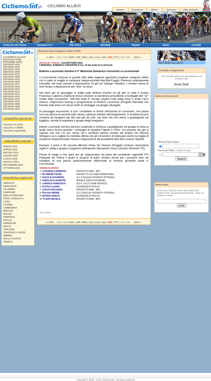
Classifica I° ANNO (13, 127)
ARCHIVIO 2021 (11, 74)
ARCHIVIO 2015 (11, 89)
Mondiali (106, 45)
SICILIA (7, 226)
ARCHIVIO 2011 (11, 99)
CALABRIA (9, 189)
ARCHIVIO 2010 (11, 101)
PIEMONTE (9, 217)
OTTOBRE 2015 (11, 168)
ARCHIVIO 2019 (11, 79)
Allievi (154, 9)
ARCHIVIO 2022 (11, 72)
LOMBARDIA (10, 207)
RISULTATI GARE (12, 59)
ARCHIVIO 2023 (11, 69)
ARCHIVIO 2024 (11, 67)
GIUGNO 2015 (10, 155)
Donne (120, 9)
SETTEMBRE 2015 (13, 165)
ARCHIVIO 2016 (11, 86)
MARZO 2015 (10, 146)
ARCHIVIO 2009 (11, 104)
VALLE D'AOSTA (12, 238)
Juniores (171, 9)
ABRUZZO (8, 183)
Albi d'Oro (75, 45)
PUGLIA (7, 220)
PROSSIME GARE (12, 62)
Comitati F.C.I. (45, 45)
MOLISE (7, 214)
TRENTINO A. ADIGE (14, 232)
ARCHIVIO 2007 (11, 109)
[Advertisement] (17, 310)
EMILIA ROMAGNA (13, 195)
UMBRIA (7, 235)
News (166, 45)
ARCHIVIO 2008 (11, 106)
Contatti (196, 45)
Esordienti (137, 9)
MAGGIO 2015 (10, 152)
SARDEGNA (9, 223)
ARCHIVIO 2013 (11, 94)
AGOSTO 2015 (11, 162)
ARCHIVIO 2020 (11, 77)
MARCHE (8, 211)
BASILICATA (10, 186)
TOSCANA (8, 229)
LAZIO (6, 201)
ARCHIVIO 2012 (11, 96)
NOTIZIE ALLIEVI (170, 62)
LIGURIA (8, 204)
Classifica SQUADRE (14, 130)
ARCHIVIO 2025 (11, 64)
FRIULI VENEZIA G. (13, 198)
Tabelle (135, 45)
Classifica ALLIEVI (13, 124)
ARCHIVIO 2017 (11, 84)
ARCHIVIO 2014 (11, 91)
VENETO (8, 241)
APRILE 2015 (10, 149)
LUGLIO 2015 (10, 158)
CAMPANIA (9, 192)
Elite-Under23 (190, 9)
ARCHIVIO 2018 (11, 81)
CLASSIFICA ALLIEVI (14, 57)
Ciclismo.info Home (14, 45)
